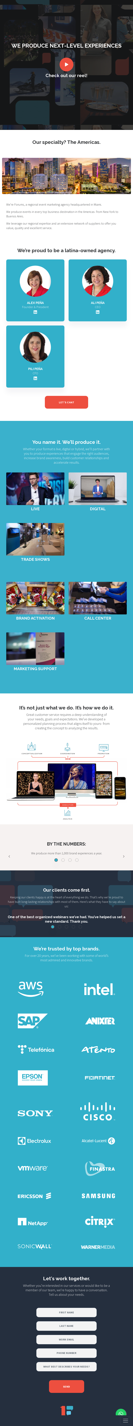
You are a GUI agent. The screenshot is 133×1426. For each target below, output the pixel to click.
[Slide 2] (63, 860)
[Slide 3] (70, 860)
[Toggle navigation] (125, 1421)
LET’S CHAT (66, 402)
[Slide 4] (77, 860)
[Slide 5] (80, 927)
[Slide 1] (56, 860)
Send (66, 1386)
